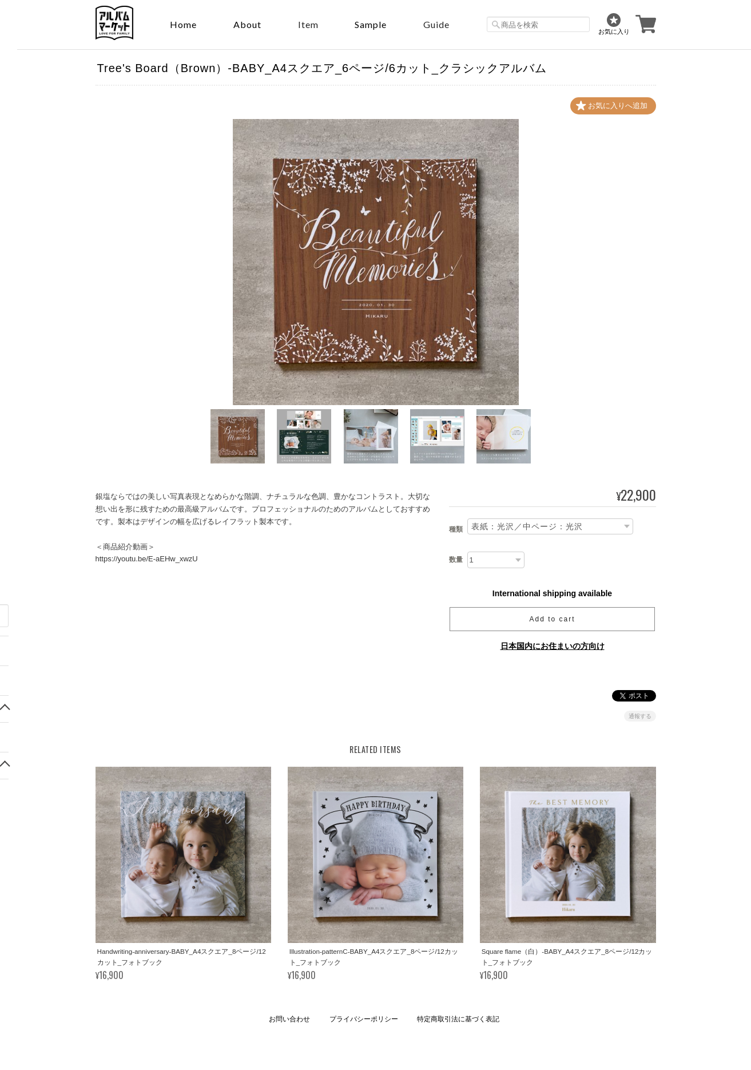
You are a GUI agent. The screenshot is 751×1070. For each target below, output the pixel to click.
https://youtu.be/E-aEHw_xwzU (147, 558)
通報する (640, 716)
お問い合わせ (289, 1019)
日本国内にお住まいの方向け (552, 646)
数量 (456, 560)
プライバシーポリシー (363, 1019)
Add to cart (552, 619)
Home (183, 24)
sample (371, 24)
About (247, 24)
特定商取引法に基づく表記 (458, 1019)
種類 (456, 529)
